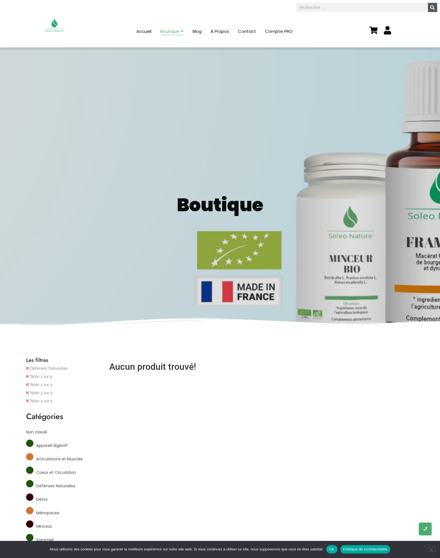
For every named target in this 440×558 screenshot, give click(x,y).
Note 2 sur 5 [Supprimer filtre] (41, 384)
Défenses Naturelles (49, 368)
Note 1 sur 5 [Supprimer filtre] (41, 376)
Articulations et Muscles (59, 459)
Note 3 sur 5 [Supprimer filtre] (41, 393)
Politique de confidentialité (365, 549)
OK (331, 549)
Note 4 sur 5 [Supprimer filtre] (41, 401)
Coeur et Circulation (56, 472)
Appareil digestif (52, 445)
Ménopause (47, 513)
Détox (42, 499)
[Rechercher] (432, 7)
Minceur (44, 526)
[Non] (431, 549)
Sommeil (45, 540)
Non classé (36, 432)
